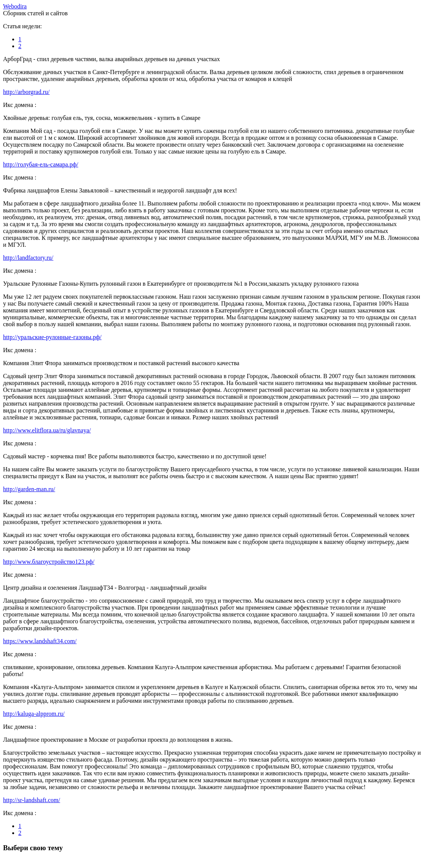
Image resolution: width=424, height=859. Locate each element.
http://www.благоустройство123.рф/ (48, 561)
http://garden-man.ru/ (29, 489)
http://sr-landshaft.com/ (31, 800)
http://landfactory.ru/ (28, 257)
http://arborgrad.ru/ (26, 92)
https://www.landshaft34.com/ (40, 641)
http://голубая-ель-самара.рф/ (40, 164)
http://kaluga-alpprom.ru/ (33, 713)
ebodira (15, 6)
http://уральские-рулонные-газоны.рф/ (52, 337)
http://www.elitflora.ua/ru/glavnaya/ (47, 430)
